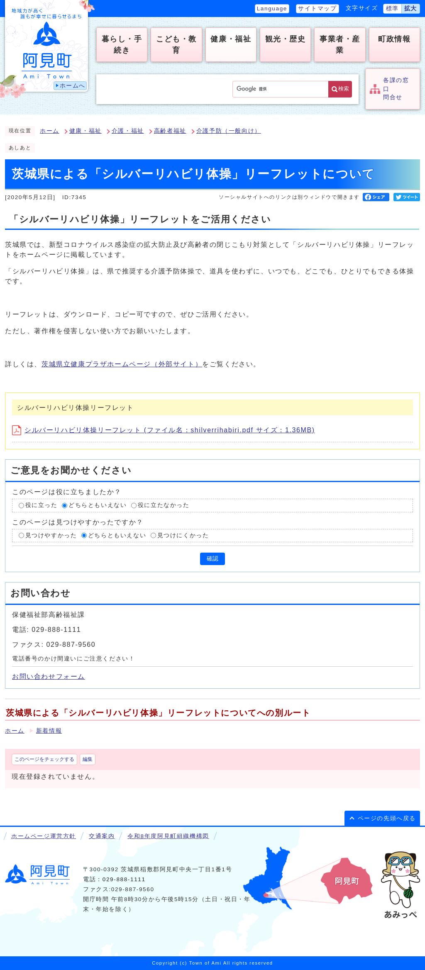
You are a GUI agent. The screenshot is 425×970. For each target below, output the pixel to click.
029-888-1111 (124, 879)
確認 (212, 559)
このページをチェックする (44, 759)
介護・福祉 (128, 131)
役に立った (41, 505)
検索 (343, 88)
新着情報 (49, 731)
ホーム (49, 131)
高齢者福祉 (170, 131)
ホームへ (72, 86)
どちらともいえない (97, 505)
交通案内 (102, 836)
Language (272, 8)
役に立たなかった (164, 505)
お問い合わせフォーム (48, 676)
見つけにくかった (183, 535)
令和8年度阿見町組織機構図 (168, 836)
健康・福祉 (85, 131)
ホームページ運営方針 (43, 836)
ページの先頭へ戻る (387, 818)
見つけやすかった (51, 535)
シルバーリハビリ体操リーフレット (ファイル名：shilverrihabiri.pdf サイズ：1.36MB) (163, 430)
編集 (88, 759)
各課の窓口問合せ (396, 88)
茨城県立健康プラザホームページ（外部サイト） (122, 364)
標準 (392, 8)
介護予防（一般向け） (228, 131)
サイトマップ (317, 8)
